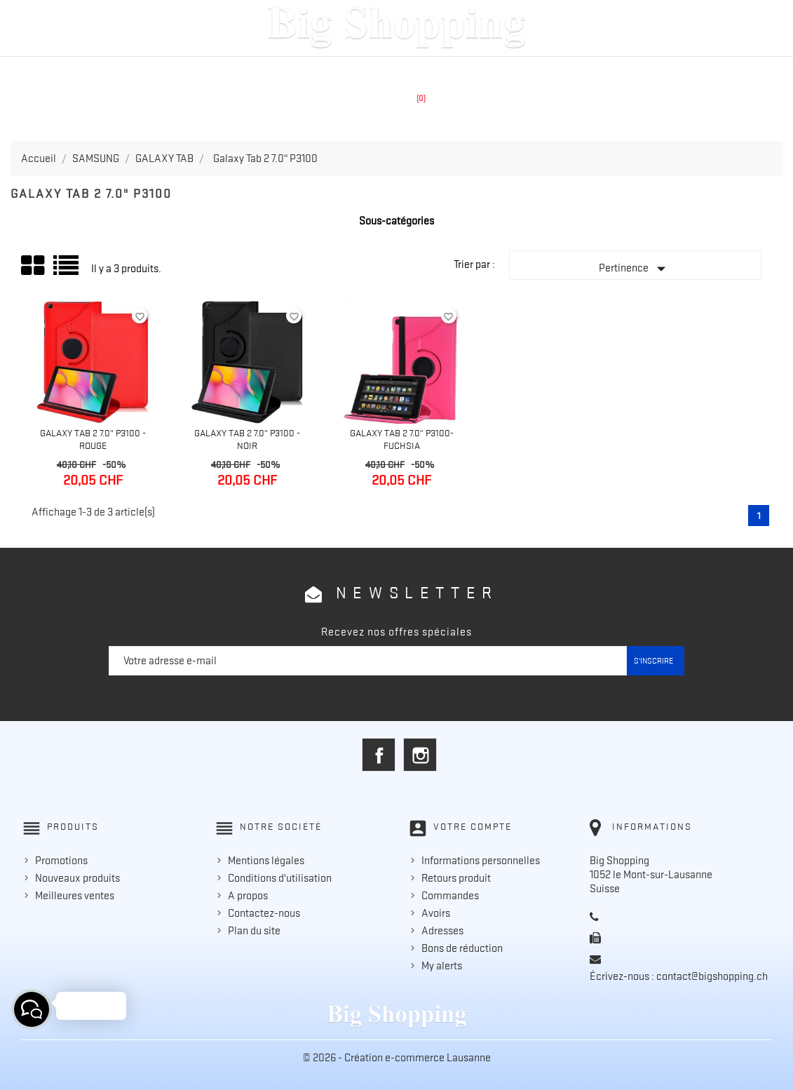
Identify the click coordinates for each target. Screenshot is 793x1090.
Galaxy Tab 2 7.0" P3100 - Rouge (93, 439)
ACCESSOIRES (477, 71)
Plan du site (254, 930)
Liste (67, 270)
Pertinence (635, 268)
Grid (33, 266)
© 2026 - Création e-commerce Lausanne (397, 1057)
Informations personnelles (480, 860)
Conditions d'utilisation (280, 878)
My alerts (441, 966)
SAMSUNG (353, 71)
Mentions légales (266, 860)
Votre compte (472, 826)
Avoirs (435, 913)
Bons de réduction (462, 948)
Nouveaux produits (77, 878)
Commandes (450, 895)
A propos (248, 895)
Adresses (442, 930)
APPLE (300, 71)
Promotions (61, 860)
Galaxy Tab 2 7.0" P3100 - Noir (247, 439)
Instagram (420, 755)
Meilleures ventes (74, 895)
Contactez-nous (264, 913)
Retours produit (456, 878)
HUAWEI (411, 71)
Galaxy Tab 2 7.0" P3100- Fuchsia (402, 439)
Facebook (378, 755)
